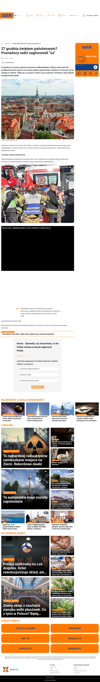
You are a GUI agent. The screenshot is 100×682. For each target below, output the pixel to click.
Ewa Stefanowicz (9, 62)
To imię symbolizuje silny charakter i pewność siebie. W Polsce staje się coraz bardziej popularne (62, 552)
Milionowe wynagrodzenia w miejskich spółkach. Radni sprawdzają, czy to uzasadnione (87, 418)
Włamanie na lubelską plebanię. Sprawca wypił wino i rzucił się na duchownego (62, 527)
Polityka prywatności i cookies (80, 670)
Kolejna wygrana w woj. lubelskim (62, 463)
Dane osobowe (77, 672)
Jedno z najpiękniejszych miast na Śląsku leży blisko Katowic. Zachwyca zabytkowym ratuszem (37, 527)
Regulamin (76, 667)
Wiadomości (7, 43)
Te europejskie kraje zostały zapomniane (25, 497)
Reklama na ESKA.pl (54, 670)
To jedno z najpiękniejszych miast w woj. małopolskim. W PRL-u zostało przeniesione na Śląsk (62, 506)
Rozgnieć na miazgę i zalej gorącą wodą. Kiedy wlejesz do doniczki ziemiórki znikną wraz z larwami (62, 614)
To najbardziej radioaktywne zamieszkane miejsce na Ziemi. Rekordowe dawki (25, 458)
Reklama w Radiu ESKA (55, 672)
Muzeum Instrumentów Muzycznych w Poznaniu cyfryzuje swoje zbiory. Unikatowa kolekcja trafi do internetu (62, 419)
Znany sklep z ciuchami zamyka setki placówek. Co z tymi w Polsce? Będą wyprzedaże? (25, 607)
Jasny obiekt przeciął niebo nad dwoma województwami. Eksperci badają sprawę (37, 418)
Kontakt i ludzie (53, 667)
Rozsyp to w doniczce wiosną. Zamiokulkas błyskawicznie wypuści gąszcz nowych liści (62, 593)
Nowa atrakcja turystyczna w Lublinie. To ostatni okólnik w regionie (62, 444)
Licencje (75, 669)
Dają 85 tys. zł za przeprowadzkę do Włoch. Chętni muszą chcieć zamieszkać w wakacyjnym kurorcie (12, 527)
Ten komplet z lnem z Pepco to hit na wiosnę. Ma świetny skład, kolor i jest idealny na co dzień (62, 573)
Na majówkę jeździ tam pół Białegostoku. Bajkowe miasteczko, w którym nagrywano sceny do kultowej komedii (62, 485)
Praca (51, 669)
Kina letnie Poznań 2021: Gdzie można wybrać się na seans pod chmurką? (28, 334)
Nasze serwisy (50, 677)
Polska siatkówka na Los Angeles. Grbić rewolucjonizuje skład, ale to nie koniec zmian (25, 566)
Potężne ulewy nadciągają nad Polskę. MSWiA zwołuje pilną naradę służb (12, 418)
